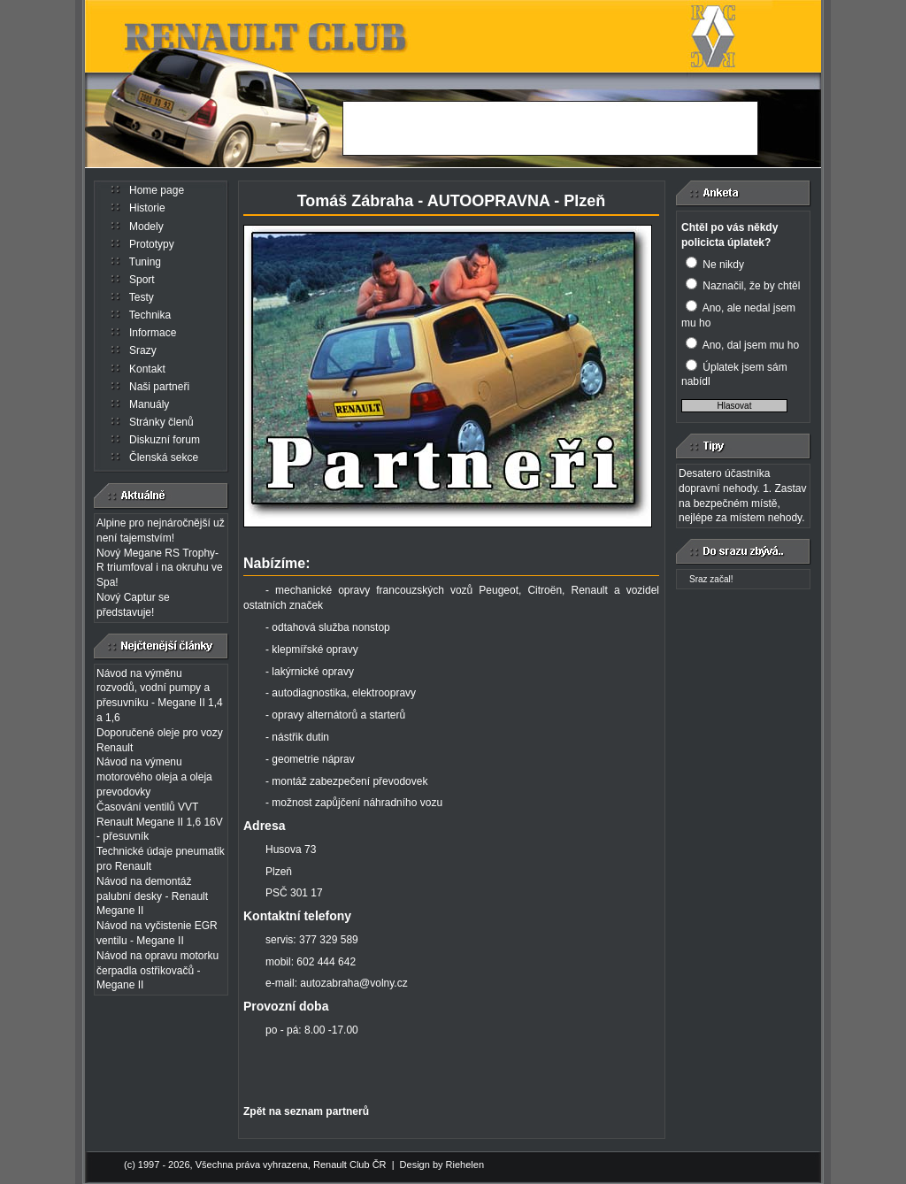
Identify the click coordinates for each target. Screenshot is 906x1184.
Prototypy (151, 244)
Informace (152, 333)
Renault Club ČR (350, 1164)
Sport (142, 279)
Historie (147, 208)
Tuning (145, 262)
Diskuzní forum (164, 440)
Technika (150, 315)
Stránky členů (161, 422)
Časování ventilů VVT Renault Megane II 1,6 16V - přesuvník (159, 822)
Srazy (143, 350)
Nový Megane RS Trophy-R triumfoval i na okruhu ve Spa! (159, 568)
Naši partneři (159, 387)
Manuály (149, 404)
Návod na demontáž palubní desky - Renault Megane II (152, 896)
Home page (156, 190)
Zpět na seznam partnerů (306, 1111)
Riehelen (465, 1164)
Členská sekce (163, 457)
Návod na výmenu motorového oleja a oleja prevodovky (154, 777)
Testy (141, 297)
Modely (146, 226)
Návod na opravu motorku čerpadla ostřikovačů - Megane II (157, 971)
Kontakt (147, 369)
